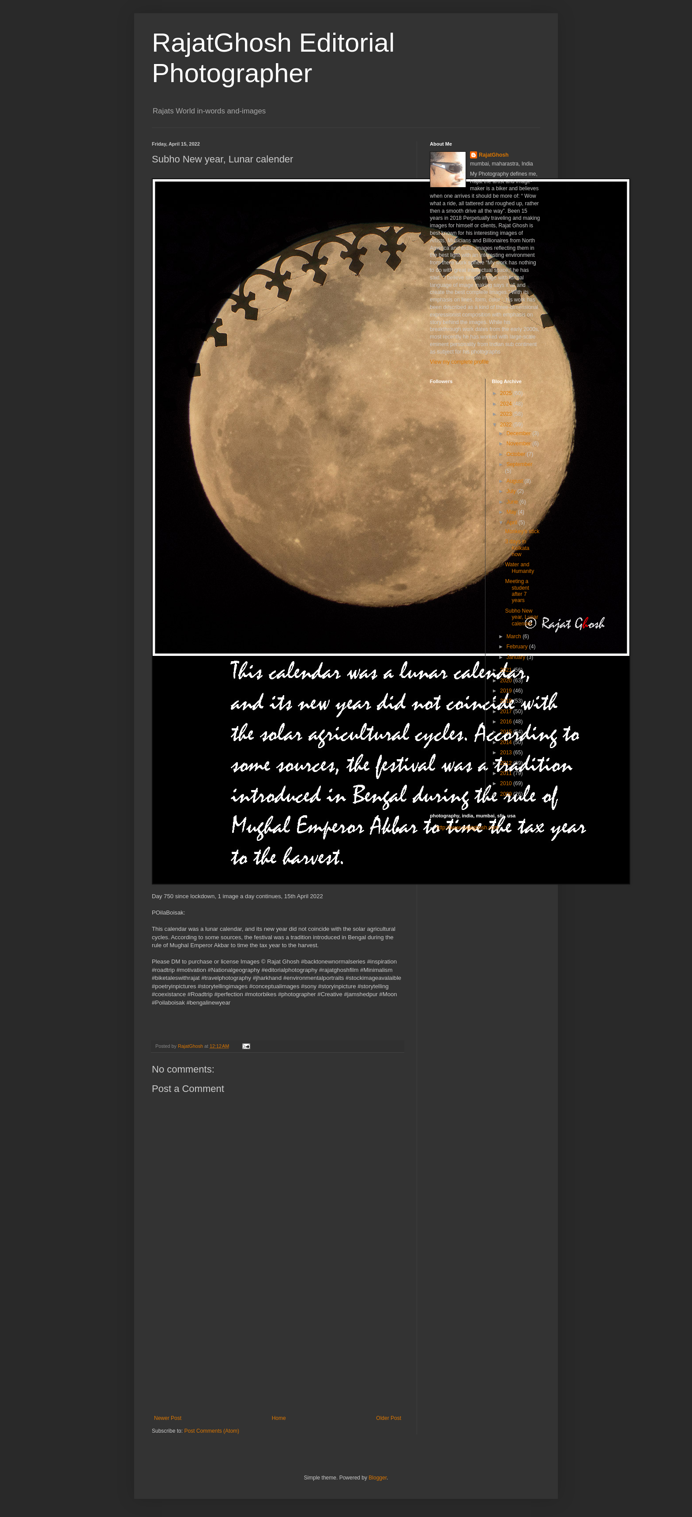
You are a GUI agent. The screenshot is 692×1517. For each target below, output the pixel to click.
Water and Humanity (519, 567)
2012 (506, 763)
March (514, 636)
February (517, 647)
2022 (506, 425)
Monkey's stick (522, 531)
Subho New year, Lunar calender (521, 617)
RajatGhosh (493, 155)
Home (279, 1418)
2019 (506, 691)
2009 (506, 794)
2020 (506, 681)
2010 (506, 783)
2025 (506, 393)
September (519, 464)
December (519, 433)
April (512, 522)
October (516, 454)
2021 (506, 670)
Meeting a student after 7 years (517, 590)
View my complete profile (459, 362)
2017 (506, 711)
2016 (506, 722)
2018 (506, 701)
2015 (506, 732)
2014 (506, 742)
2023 (506, 414)
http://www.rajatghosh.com (467, 827)
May (512, 512)
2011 (506, 773)
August (515, 481)
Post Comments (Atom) (211, 1431)
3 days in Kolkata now (517, 547)
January (516, 657)
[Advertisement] (277, 1349)
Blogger (378, 1478)
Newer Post (167, 1418)
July (511, 491)
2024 (506, 404)
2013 (506, 752)
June (512, 502)
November (519, 443)
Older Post (388, 1418)
